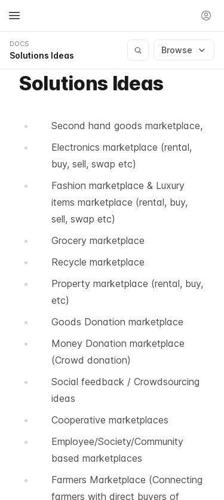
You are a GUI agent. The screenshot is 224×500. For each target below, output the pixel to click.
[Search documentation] (138, 50)
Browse (184, 50)
